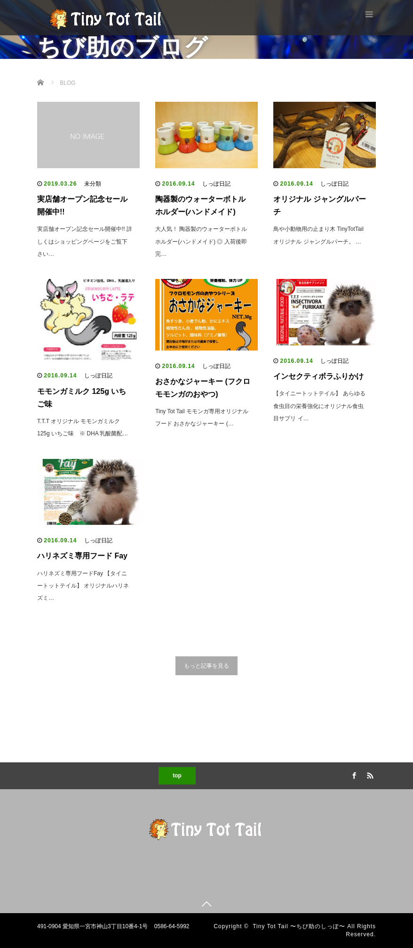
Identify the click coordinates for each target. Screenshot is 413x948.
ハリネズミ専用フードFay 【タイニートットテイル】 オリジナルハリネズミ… (83, 586)
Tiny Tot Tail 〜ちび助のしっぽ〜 (299, 926)
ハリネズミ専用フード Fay (82, 556)
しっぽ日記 (216, 183)
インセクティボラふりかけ (318, 376)
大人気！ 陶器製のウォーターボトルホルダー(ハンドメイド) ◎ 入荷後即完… (201, 241)
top (177, 775)
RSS (369, 774)
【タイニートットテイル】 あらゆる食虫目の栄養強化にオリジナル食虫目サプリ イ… (319, 406)
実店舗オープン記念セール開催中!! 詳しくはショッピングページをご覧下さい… (84, 241)
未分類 (92, 183)
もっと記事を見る (206, 665)
